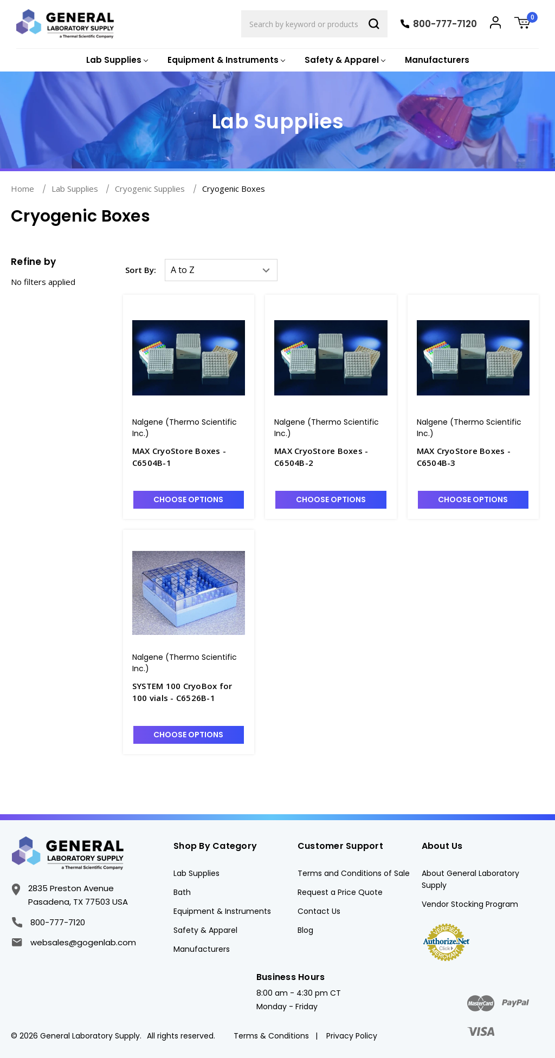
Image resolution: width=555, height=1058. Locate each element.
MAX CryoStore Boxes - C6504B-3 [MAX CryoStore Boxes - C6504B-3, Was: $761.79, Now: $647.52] (464, 457)
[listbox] (221, 270)
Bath (182, 892)
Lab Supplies (196, 873)
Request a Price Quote (340, 892)
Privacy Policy (351, 1035)
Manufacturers (437, 60)
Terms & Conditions (271, 1035)
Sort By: (140, 269)
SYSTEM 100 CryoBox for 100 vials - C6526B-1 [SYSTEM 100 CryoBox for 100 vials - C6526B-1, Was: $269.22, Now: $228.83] (182, 692)
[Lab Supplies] (116, 60)
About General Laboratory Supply (470, 879)
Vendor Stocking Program (470, 904)
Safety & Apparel (205, 930)
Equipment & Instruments (222, 911)
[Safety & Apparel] (344, 60)
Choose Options (188, 499)
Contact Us (319, 911)
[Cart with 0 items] (526, 24)
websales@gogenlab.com (73, 942)
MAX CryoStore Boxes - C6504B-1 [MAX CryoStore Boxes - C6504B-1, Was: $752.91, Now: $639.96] (179, 457)
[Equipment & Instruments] (225, 60)
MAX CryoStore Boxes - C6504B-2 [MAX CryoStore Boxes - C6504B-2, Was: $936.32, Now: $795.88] (321, 457)
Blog (305, 930)
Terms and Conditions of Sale (354, 873)
